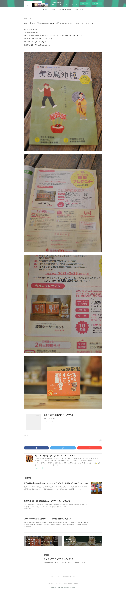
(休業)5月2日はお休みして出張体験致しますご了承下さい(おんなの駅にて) (47, 501)
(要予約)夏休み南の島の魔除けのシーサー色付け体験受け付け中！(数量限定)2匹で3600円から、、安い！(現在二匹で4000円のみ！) (64, 483)
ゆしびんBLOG (79, 9)
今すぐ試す (85, 3)
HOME (45, 9)
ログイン (96, 3)
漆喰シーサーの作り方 (65, 9)
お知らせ (52, 9)
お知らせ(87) (26, 435)
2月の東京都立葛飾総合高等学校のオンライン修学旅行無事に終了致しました (47, 519)
